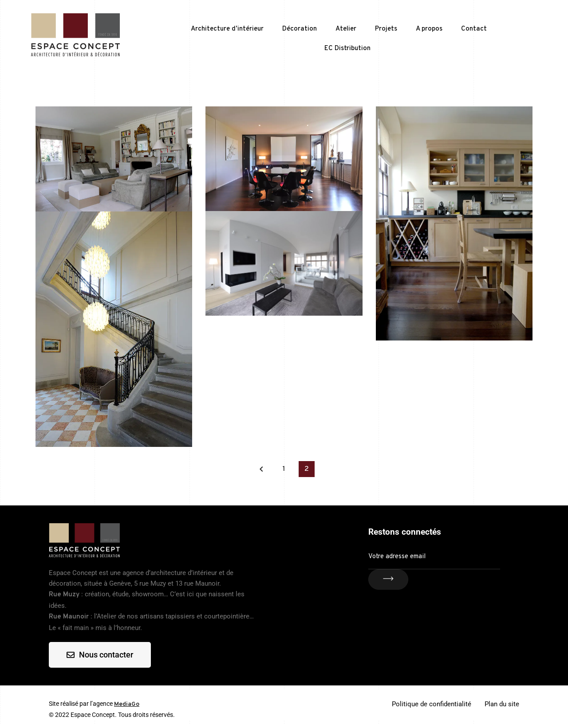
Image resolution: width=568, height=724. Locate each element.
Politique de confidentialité (431, 704)
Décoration (299, 29)
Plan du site (502, 704)
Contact (474, 29)
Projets (386, 29)
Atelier (345, 29)
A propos (429, 29)
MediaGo (126, 704)
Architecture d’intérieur (227, 29)
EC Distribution (347, 48)
